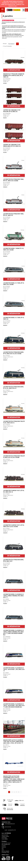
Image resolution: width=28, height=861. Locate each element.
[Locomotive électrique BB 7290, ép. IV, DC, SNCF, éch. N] (14, 408)
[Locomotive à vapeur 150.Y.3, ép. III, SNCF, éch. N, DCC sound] (14, 512)
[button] (11, 44)
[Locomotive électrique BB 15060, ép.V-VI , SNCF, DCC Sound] (14, 166)
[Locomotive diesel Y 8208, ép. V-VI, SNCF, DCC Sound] (14, 235)
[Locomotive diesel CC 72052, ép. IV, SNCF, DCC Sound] (14, 270)
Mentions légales (5, 851)
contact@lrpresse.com (10, 823)
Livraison (4, 845)
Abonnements (5, 835)
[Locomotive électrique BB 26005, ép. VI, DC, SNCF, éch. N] (14, 373)
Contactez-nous (5, 852)
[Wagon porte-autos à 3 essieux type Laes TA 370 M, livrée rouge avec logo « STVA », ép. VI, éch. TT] (14, 727)
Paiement (4, 847)
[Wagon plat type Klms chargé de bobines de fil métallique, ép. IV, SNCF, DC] (14, 61)
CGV (3, 849)
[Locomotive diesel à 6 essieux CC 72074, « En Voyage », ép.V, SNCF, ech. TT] (14, 655)
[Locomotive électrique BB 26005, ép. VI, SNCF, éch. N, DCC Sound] (14, 339)
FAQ (3, 848)
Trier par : (5, 43)
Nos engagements (6, 844)
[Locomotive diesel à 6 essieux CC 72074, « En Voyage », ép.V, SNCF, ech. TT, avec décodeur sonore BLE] (14, 691)
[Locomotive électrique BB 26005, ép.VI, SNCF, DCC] (14, 546)
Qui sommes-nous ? (6, 843)
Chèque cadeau (5, 836)
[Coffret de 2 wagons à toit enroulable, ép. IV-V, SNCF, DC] (14, 131)
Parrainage (4, 837)
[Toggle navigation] (17, 44)
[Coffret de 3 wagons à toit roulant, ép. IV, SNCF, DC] (14, 97)
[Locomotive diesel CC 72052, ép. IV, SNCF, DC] (14, 304)
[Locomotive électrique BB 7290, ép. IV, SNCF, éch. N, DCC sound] (14, 443)
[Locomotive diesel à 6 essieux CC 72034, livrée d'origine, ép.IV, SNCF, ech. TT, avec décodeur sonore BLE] (14, 617)
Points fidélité (5, 839)
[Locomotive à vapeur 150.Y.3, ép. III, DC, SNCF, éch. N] (14, 477)
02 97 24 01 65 (8, 827)
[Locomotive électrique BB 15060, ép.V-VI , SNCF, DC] (14, 200)
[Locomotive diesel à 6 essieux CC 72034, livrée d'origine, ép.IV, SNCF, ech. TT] (14, 581)
